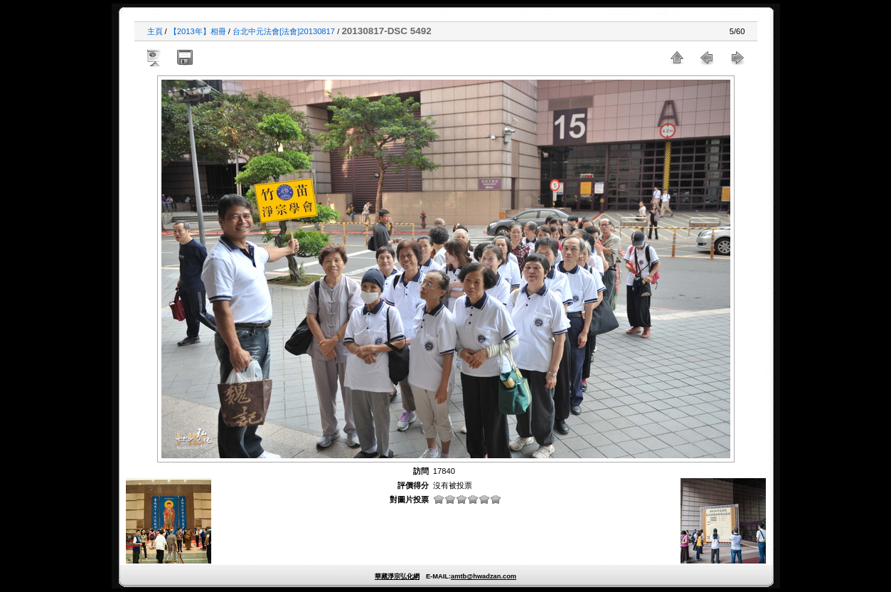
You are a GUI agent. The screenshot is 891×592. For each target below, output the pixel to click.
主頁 (155, 31)
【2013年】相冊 (197, 31)
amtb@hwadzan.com (483, 576)
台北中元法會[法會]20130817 (284, 31)
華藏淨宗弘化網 (397, 576)
